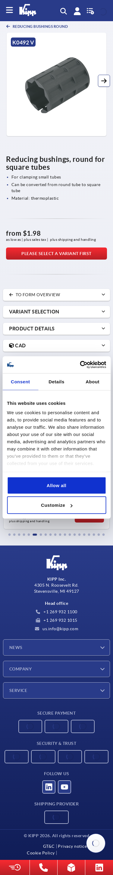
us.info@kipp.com (56, 628)
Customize (56, 505)
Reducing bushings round (40, 26)
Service (18, 690)
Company (20, 669)
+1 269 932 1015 (56, 620)
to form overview (34, 294)
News (16, 647)
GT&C (49, 846)
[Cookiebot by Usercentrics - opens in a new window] (80, 365)
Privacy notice (72, 846)
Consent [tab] (20, 381)
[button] (104, 81)
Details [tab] (56, 381)
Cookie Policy (41, 853)
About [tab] (92, 381)
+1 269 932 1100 (56, 611)
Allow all (56, 485)
